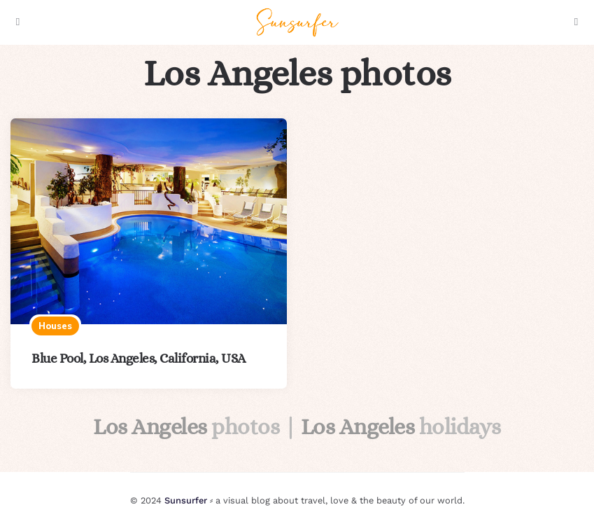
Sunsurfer (185, 500)
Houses (55, 325)
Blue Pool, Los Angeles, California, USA (138, 358)
